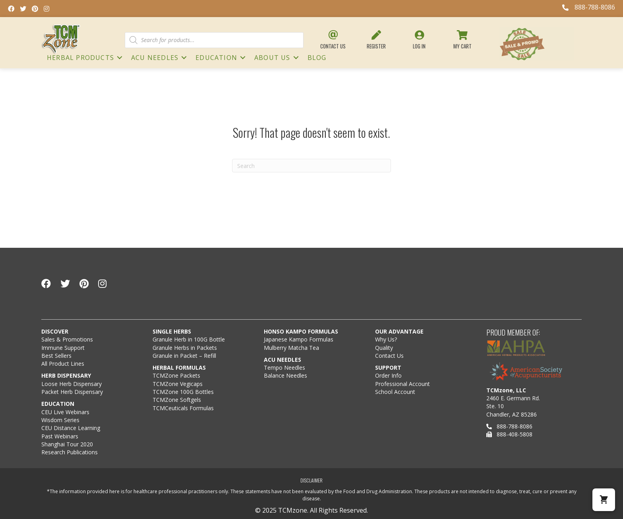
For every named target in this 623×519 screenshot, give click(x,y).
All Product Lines (62, 363)
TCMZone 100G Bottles (183, 392)
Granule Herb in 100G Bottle (189, 339)
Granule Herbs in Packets (185, 347)
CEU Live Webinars (65, 412)
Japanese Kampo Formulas (298, 339)
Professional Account (402, 384)
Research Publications (69, 452)
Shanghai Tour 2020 (67, 444)
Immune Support (63, 347)
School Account (395, 392)
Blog (317, 57)
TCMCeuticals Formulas (183, 408)
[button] (603, 499)
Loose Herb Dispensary (71, 384)
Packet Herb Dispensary (72, 392)
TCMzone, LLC (506, 390)
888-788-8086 (509, 426)
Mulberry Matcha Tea (291, 347)
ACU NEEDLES (154, 57)
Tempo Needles (285, 367)
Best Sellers (56, 355)
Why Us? (386, 339)
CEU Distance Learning (70, 428)
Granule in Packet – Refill (184, 355)
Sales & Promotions (67, 339)
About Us (272, 57)
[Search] (311, 165)
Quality (384, 347)
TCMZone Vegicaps (178, 384)
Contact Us (389, 355)
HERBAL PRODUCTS (80, 57)
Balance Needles (285, 375)
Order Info (389, 375)
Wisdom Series (60, 420)
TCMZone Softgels (177, 399)
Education (216, 57)
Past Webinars (59, 436)
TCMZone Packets (176, 375)
